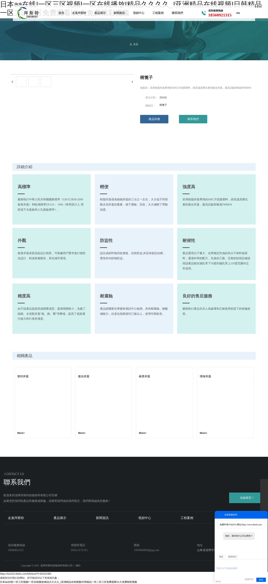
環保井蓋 (205, 376)
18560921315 (219, 15)
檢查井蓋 (144, 376)
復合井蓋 (83, 376)
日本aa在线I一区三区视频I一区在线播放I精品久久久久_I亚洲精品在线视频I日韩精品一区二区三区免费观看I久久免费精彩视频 (68, 581)
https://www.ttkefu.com (252, 524)
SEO (77, 565)
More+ (21, 433)
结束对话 (249, 579)
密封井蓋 (23, 376)
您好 (221, 556)
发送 (261, 580)
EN (237, 13)
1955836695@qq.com (146, 550)
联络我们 (232, 556)
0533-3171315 (79, 550)
